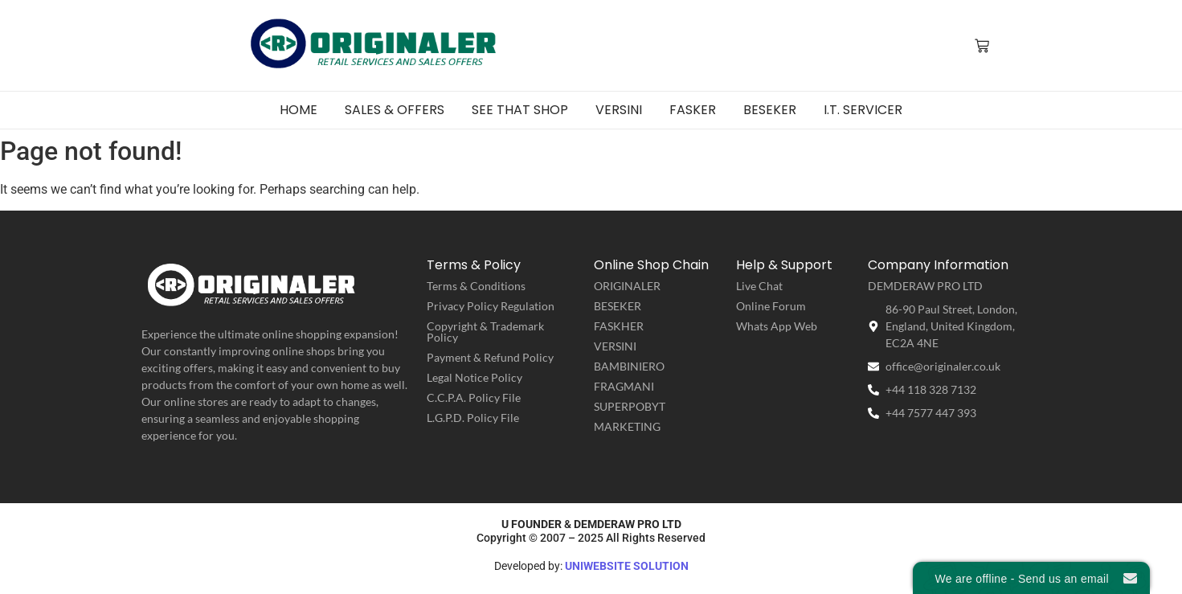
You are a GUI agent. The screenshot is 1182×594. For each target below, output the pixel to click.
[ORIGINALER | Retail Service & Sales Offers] (374, 44)
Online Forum (771, 306)
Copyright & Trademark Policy (485, 331)
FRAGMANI (624, 386)
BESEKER (617, 306)
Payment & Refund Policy (490, 357)
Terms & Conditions (476, 286)
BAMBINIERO (629, 366)
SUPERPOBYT (629, 406)
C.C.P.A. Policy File (474, 397)
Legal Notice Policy (474, 377)
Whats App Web (776, 326)
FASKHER (619, 326)
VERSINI (615, 346)
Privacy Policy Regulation (490, 306)
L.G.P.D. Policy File (473, 417)
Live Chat (759, 286)
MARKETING (627, 426)
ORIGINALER (627, 286)
